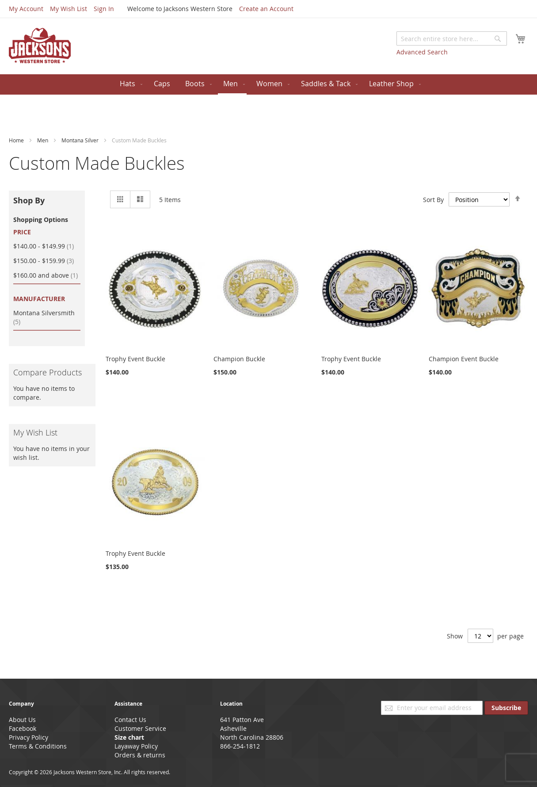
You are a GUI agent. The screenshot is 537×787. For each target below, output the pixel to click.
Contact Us (130, 719)
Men (43, 140)
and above (46, 275)
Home (17, 140)
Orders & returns (139, 755)
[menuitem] (129, 83)
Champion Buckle (239, 359)
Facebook (22, 728)
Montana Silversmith (44, 317)
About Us (22, 719)
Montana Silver (80, 140)
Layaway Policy (136, 746)
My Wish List (68, 8)
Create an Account (266, 8)
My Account (26, 8)
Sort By (433, 199)
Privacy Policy (28, 737)
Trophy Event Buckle (135, 359)
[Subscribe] (506, 708)
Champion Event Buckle (464, 359)
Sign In (104, 8)
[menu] (268, 84)
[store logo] (40, 45)
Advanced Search (422, 52)
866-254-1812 (240, 746)
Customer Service (140, 728)
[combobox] (451, 38)
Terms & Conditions (38, 746)
